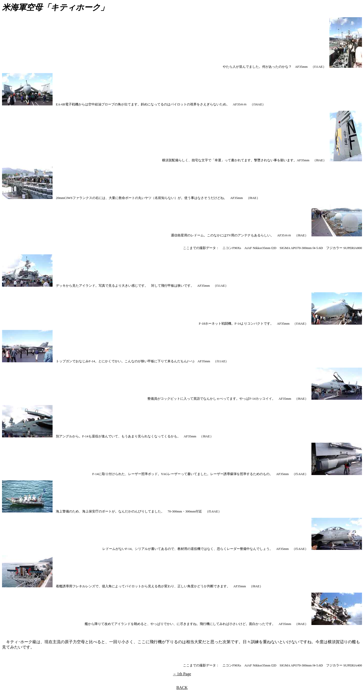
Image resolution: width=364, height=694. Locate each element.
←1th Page (182, 674)
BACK (182, 687)
